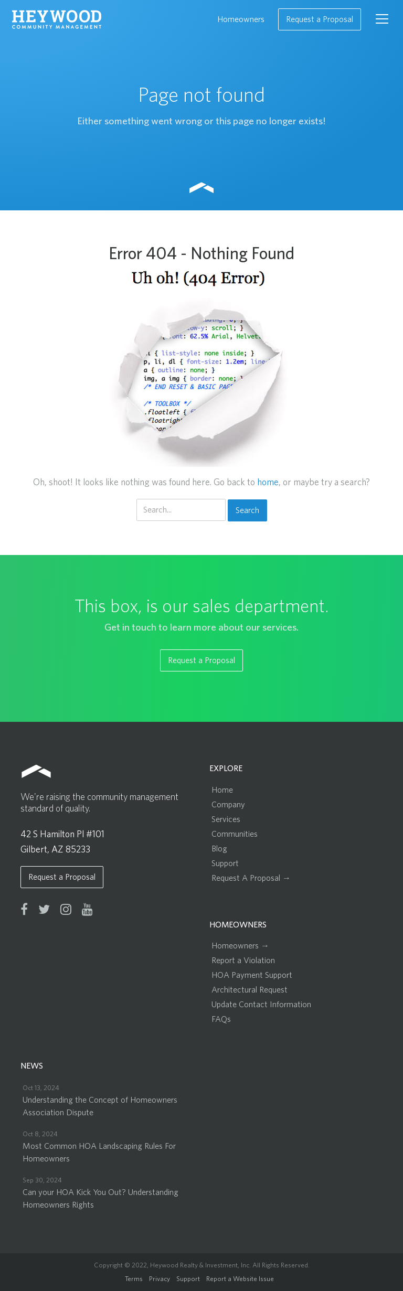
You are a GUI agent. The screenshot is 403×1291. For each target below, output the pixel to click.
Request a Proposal (319, 19)
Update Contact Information (261, 1004)
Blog (219, 849)
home (268, 482)
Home (222, 790)
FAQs (221, 1019)
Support (225, 863)
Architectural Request (249, 990)
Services (225, 819)
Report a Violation (243, 960)
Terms (134, 1279)
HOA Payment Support (251, 975)
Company (228, 805)
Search (247, 510)
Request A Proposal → (251, 878)
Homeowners (240, 19)
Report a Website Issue (240, 1279)
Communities (234, 834)
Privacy (159, 1279)
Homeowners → (240, 946)
